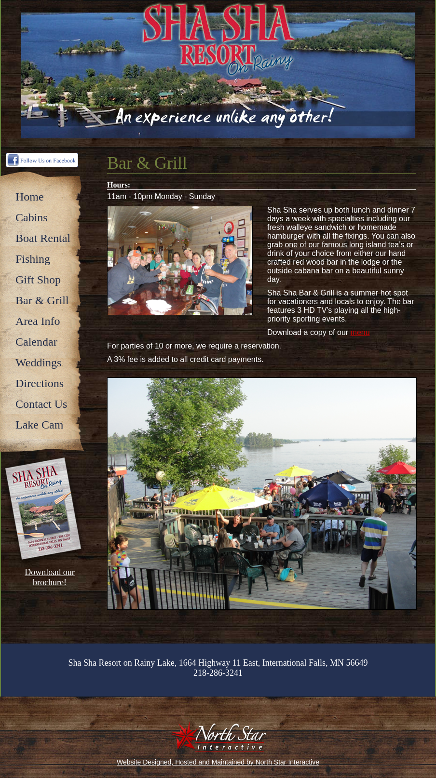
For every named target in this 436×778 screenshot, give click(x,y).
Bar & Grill (42, 300)
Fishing (32, 259)
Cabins (31, 217)
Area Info (37, 321)
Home (29, 196)
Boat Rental (42, 238)
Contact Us (41, 404)
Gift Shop (38, 279)
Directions (39, 383)
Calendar (36, 341)
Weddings (38, 362)
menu (360, 332)
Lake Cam (39, 424)
